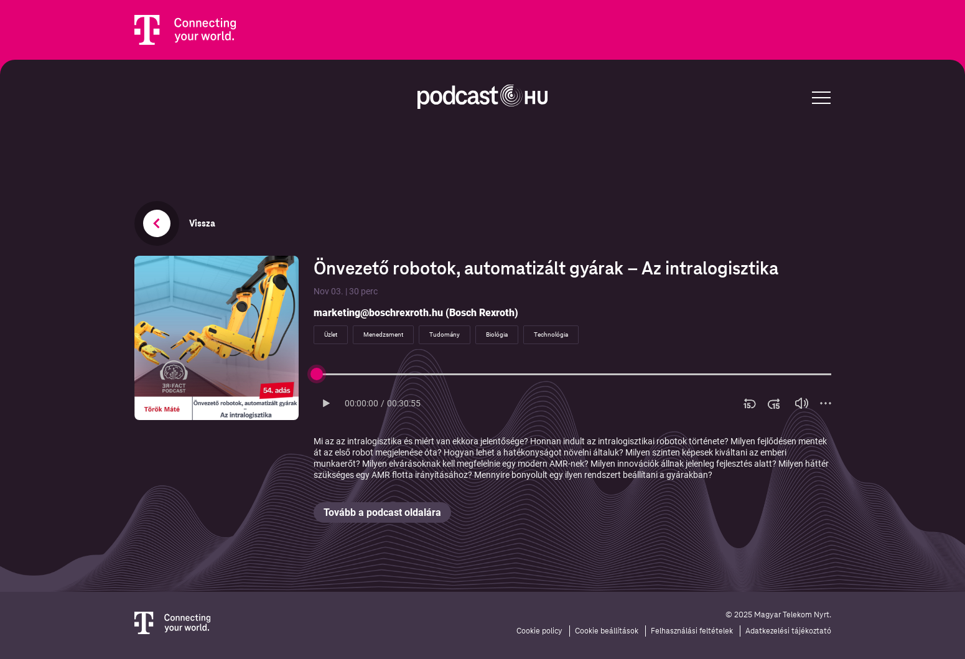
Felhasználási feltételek (692, 631)
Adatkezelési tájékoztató (788, 631)
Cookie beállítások (606, 631)
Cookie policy (539, 631)
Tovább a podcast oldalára (382, 512)
